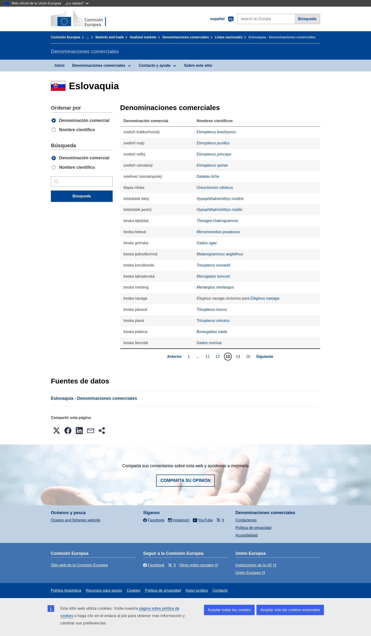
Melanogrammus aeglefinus (220, 254)
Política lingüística (66, 590)
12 (218, 356)
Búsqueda (307, 19)
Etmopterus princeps (214, 154)
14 (238, 356)
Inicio (60, 65)
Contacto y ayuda (154, 65)
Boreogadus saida (212, 332)
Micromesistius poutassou (218, 232)
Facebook (153, 565)
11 (208, 356)
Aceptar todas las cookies (229, 610)
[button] (56, 430)
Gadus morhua (209, 343)
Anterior (174, 357)
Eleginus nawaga (265, 298)
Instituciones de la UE (253, 565)
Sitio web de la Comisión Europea (79, 565)
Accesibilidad (246, 535)
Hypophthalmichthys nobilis (220, 210)
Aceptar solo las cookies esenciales (290, 610)
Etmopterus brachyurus (216, 132)
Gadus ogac (207, 243)
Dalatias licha (208, 176)
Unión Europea (248, 573)
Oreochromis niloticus (215, 188)
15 (249, 356)
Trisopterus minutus (213, 321)
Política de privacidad (253, 528)
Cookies (133, 590)
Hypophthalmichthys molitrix (220, 199)
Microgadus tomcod (213, 276)
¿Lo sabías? (77, 3)
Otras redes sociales (196, 565)
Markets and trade (109, 37)
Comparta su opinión (185, 480)
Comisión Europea (65, 37)
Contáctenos (246, 520)
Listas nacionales (229, 37)
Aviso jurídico (197, 590)
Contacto (220, 590)
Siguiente (264, 357)
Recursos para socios (104, 590)
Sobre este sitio (198, 65)
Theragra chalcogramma (217, 221)
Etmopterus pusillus (213, 143)
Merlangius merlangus (215, 287)
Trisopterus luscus (212, 309)
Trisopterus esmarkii (213, 265)
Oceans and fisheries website (75, 520)
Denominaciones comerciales (185, 37)
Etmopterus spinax (212, 165)
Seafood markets (143, 37)
